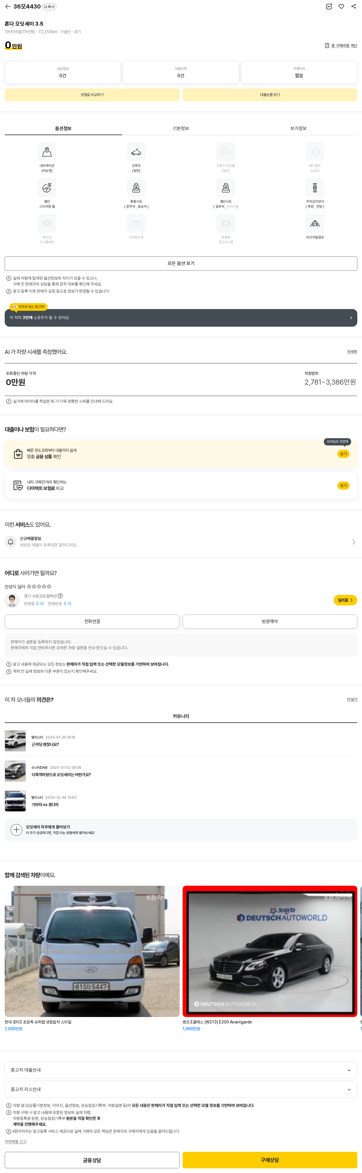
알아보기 (181, 453)
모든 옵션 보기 (181, 263)
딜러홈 (343, 600)
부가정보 (298, 128)
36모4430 (35, 6)
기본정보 (181, 128)
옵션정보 (63, 128)
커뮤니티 (181, 716)
